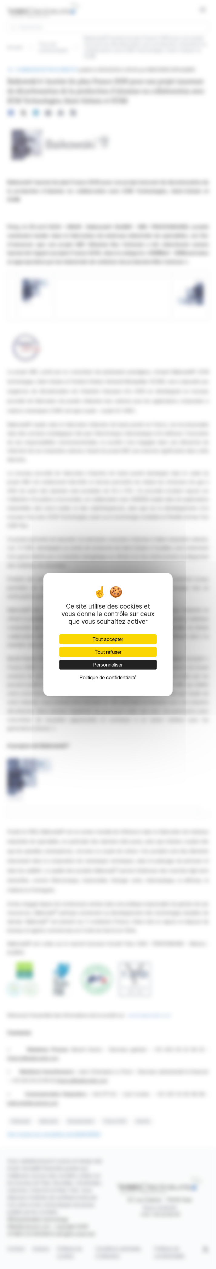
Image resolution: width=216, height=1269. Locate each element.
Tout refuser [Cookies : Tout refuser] (108, 652)
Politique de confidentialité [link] (108, 677)
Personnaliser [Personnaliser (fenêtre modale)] (108, 665)
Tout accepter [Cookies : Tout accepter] (107, 639)
